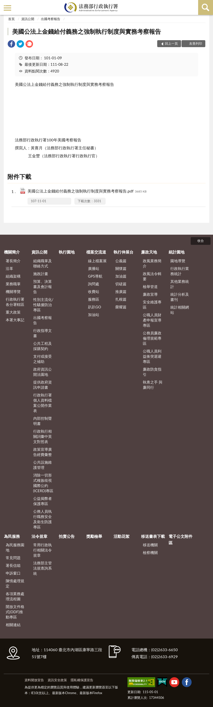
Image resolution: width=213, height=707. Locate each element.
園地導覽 (177, 260)
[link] (11, 44)
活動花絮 (121, 536)
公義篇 (120, 260)
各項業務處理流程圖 (15, 596)
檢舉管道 (150, 286)
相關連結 (13, 624)
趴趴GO (94, 307)
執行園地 (67, 252)
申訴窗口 (13, 573)
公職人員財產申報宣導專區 (152, 320)
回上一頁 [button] (171, 43)
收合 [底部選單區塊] (200, 241)
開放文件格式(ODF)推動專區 (15, 611)
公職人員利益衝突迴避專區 (152, 356)
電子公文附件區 (180, 539)
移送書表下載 (153, 536)
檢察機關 (150, 552)
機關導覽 (13, 291)
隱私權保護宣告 (82, 680)
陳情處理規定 (15, 583)
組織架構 (13, 276)
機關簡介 (12, 252)
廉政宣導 (150, 294)
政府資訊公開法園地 (42, 372)
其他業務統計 (179, 284)
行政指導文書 (42, 333)
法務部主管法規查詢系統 (42, 568)
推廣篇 (120, 291)
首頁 (11, 19)
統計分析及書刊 (179, 297)
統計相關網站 (179, 310)
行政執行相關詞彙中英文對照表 (42, 436)
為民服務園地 (15, 547)
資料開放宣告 (34, 680)
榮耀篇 (120, 307)
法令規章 (39, 536)
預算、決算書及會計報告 (42, 286)
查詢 (205, 7)
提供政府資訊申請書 (42, 384)
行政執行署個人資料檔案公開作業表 (42, 403)
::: (4, 4)
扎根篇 (120, 299)
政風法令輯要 (152, 276)
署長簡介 (13, 260)
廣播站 (93, 268)
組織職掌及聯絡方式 (42, 263)
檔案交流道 (96, 252)
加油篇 (120, 276)
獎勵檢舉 (94, 536)
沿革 (9, 268)
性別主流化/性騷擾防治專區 (43, 304)
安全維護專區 (152, 304)
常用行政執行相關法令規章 (42, 550)
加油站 (93, 314)
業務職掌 (13, 284)
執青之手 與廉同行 (152, 384)
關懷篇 (120, 268)
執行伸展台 (123, 252)
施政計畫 (40, 273)
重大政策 (13, 312)
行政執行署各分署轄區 (15, 302)
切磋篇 (120, 284)
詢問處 (93, 284)
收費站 (93, 291)
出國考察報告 (50, 19)
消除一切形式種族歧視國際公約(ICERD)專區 (43, 483)
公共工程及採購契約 (42, 346)
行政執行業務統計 (179, 271)
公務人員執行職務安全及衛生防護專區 (42, 519)
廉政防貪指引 (152, 372)
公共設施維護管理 (42, 465)
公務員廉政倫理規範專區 (152, 338)
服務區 (93, 299)
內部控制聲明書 (42, 421)
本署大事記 (15, 320)
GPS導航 (95, 276)
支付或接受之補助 (42, 359)
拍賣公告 (67, 536)
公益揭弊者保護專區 (42, 501)
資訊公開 (27, 19)
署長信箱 (13, 565)
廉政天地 (149, 252)
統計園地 (176, 252)
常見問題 (13, 557)
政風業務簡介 (152, 263)
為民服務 (12, 536)
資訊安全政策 (57, 680)
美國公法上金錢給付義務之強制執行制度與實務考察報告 (86, 31)
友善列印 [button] (195, 43)
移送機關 (150, 545)
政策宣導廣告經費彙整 (42, 452)
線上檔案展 (97, 260)
